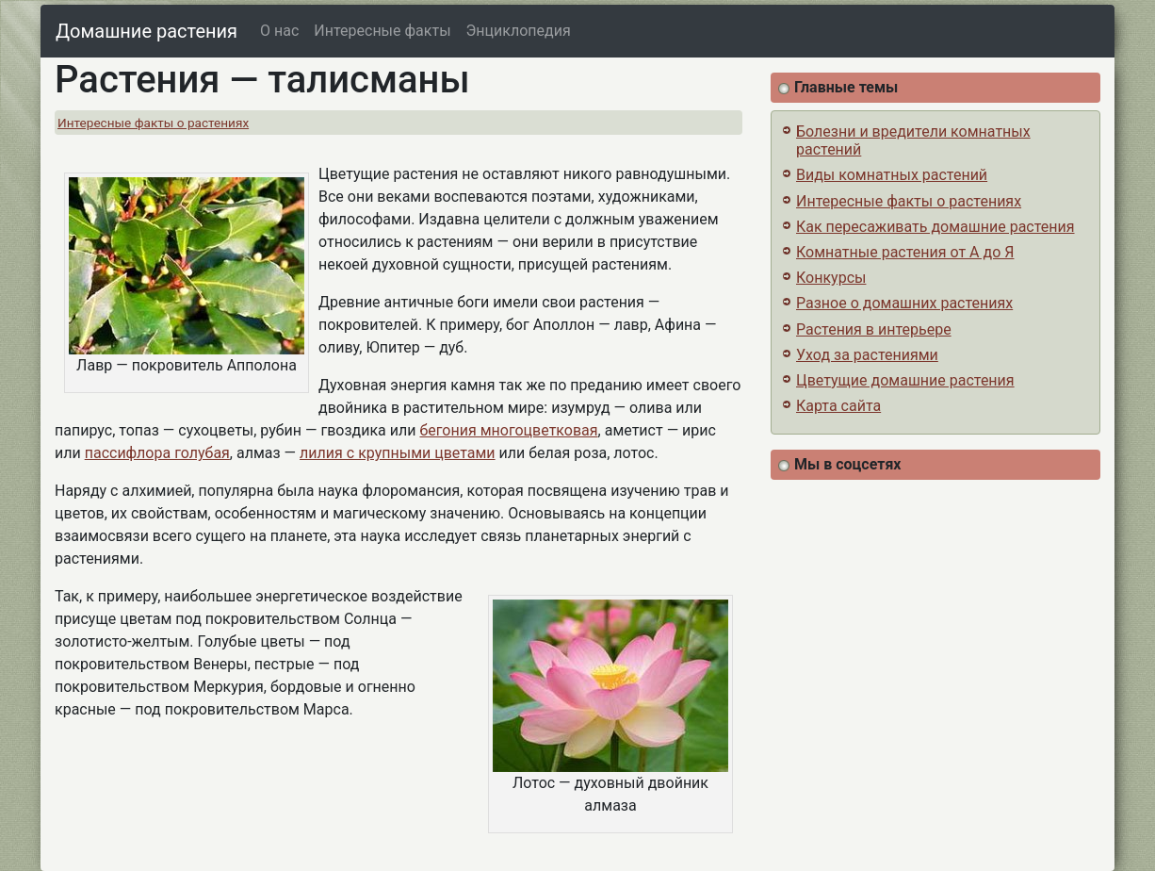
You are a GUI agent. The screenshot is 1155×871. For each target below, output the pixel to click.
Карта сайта (838, 406)
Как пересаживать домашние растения (935, 227)
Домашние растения (146, 31)
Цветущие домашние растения (905, 380)
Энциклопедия (518, 31)
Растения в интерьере (874, 329)
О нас (279, 31)
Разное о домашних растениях (904, 303)
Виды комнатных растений (891, 175)
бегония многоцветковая (508, 430)
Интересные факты (382, 31)
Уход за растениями (867, 355)
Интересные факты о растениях (153, 122)
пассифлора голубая (157, 453)
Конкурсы (831, 278)
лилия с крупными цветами (398, 453)
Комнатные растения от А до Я (905, 252)
